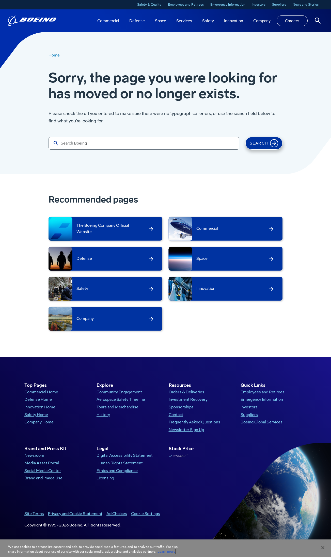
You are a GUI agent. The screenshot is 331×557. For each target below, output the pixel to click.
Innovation (233, 20)
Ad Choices (116, 513)
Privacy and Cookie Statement (75, 513)
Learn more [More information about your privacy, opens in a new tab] (166, 552)
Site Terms (34, 513)
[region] (165, 548)
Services (184, 20)
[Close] (322, 547)
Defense (137, 20)
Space (160, 20)
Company (262, 20)
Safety (208, 20)
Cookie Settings (145, 513)
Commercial (108, 20)
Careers (292, 20)
